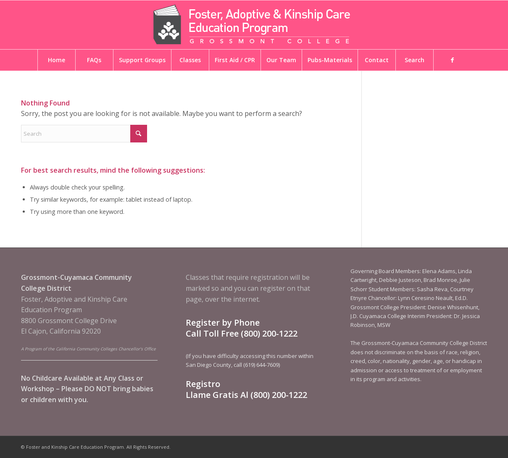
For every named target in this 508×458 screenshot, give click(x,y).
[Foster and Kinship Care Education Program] (254, 24)
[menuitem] (56, 60)
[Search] (84, 133)
